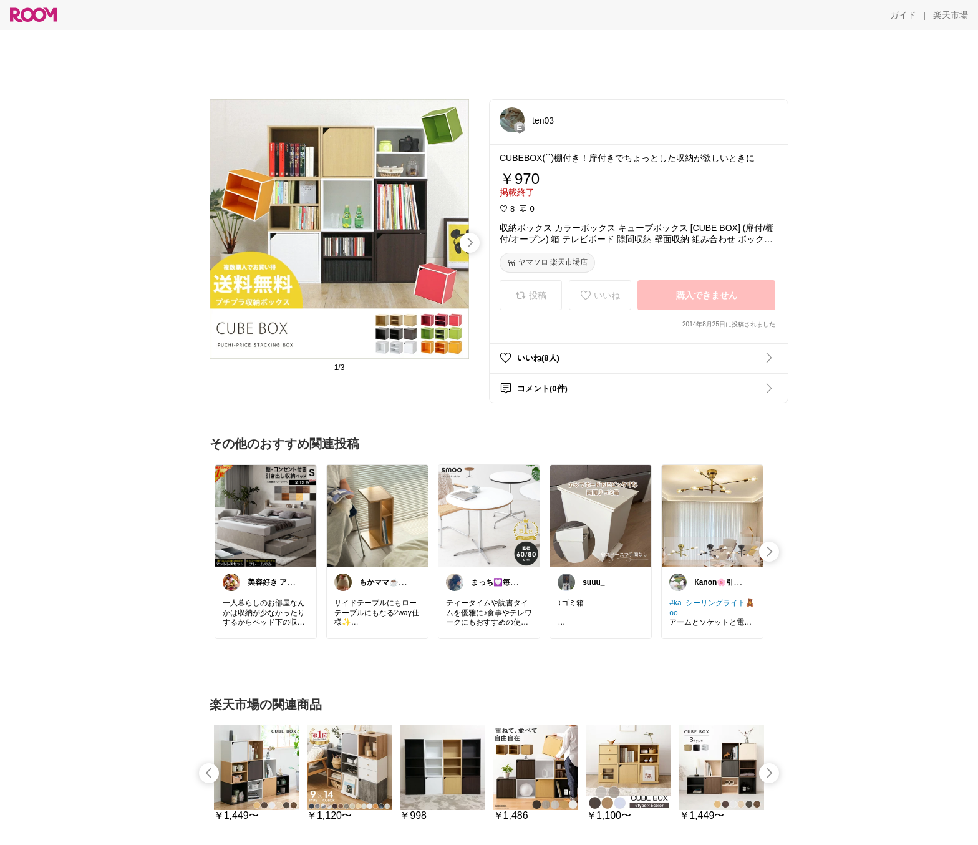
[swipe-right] (470, 243)
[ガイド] (903, 15)
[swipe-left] (209, 773)
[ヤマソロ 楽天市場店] (547, 263)
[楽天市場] (950, 15)
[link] (265, 515)
